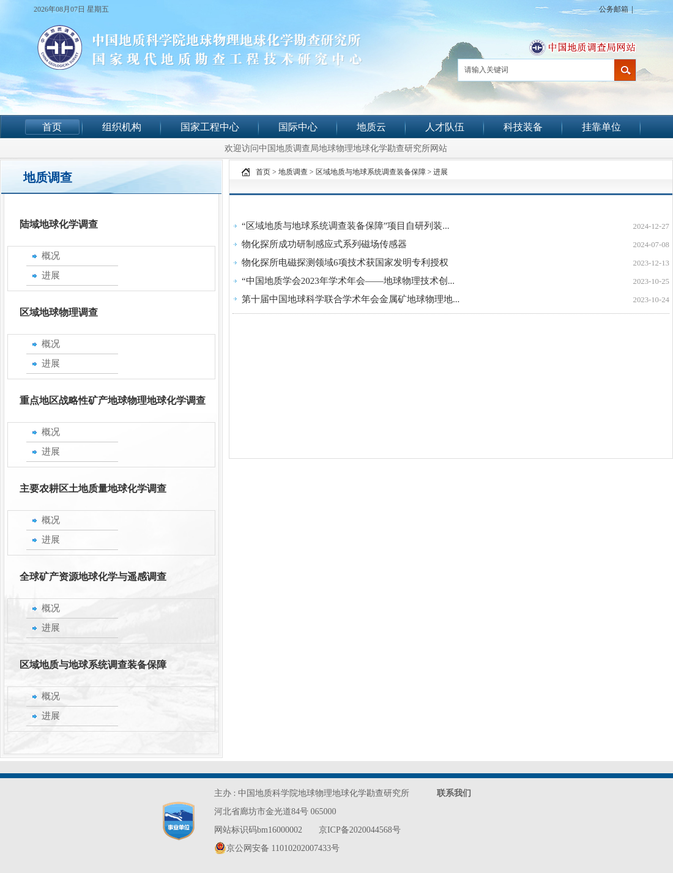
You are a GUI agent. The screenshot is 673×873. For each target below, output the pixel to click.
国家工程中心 (209, 127)
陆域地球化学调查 (59, 224)
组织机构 (121, 127)
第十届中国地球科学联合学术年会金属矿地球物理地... (350, 299)
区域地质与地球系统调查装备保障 (93, 664)
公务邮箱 (613, 9)
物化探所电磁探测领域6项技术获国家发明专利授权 (345, 262)
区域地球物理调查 (59, 312)
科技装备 (523, 127)
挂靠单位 (601, 127)
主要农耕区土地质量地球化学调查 (93, 488)
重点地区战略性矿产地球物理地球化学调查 (113, 400)
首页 (52, 127)
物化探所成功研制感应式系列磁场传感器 (324, 244)
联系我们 (454, 793)
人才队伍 (444, 127)
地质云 (371, 127)
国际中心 (298, 127)
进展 (440, 172)
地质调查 (293, 172)
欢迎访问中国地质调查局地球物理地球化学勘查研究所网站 (336, 148)
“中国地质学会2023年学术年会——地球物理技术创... (348, 281)
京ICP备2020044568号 (360, 829)
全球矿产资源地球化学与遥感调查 (93, 576)
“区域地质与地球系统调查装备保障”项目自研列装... (346, 226)
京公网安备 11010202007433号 (277, 848)
